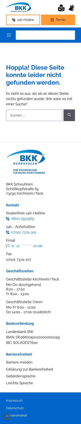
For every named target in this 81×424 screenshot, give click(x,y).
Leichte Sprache (19, 383)
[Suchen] (69, 115)
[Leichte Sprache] (61, 7)
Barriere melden (19, 362)
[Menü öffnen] (9, 35)
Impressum (14, 400)
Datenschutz (15, 408)
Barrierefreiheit (16, 415)
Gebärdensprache (21, 376)
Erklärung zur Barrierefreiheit (29, 369)
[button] (7, 417)
